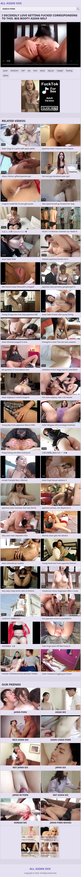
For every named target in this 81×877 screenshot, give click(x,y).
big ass (51, 70)
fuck (35, 70)
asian (5, 70)
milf (23, 70)
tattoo (5, 75)
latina (42, 70)
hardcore (14, 70)
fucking (69, 70)
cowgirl (60, 70)
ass (29, 70)
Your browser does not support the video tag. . (40, 44)
